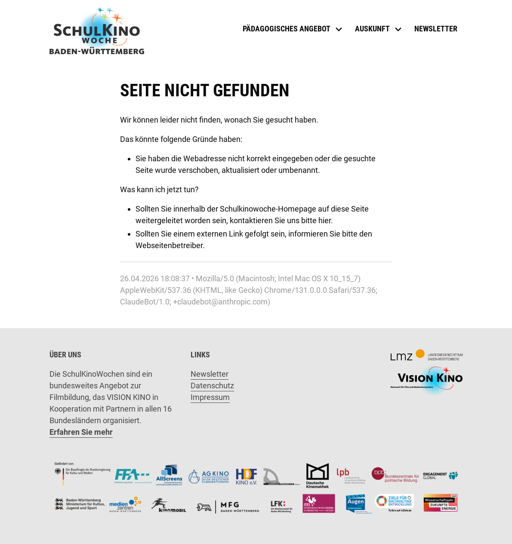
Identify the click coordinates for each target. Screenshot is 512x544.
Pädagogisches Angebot (286, 28)
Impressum (210, 397)
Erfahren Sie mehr (81, 431)
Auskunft (372, 28)
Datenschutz (212, 385)
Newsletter (435, 28)
